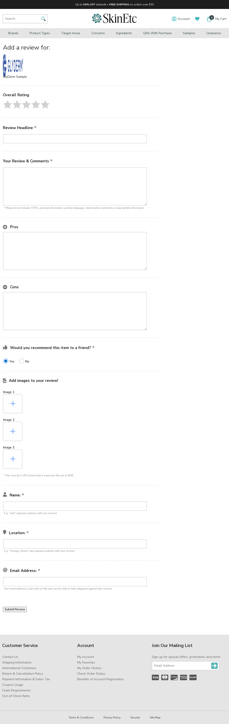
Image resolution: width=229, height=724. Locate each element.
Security (135, 717)
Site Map (155, 717)
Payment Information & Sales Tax (26, 679)
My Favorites (86, 662)
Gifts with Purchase (157, 33)
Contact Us (10, 657)
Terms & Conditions (81, 717)
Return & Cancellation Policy (22, 674)
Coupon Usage (12, 685)
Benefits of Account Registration (100, 679)
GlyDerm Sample (15, 77)
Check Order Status (91, 674)
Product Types (40, 33)
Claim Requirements (16, 690)
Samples (189, 33)
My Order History (89, 668)
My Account (85, 657)
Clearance (213, 33)
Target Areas (70, 33)
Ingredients (124, 33)
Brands (13, 33)
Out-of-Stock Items (16, 696)
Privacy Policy (112, 717)
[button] (7, 104)
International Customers (19, 668)
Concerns (98, 33)
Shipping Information (17, 662)
